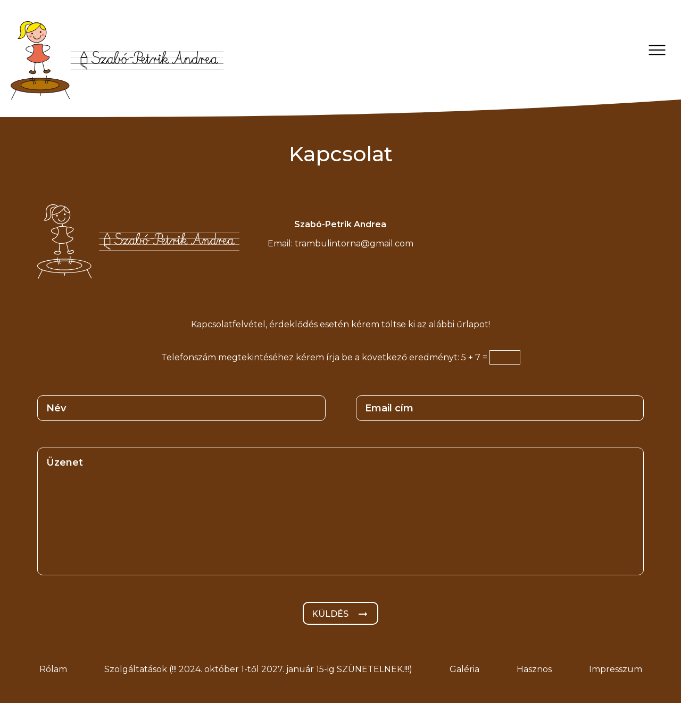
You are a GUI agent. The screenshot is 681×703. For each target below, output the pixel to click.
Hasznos (534, 669)
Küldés (340, 614)
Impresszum (615, 669)
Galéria (464, 669)
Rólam (53, 669)
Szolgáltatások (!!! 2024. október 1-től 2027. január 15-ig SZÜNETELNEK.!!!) (258, 669)
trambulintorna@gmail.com (354, 243)
